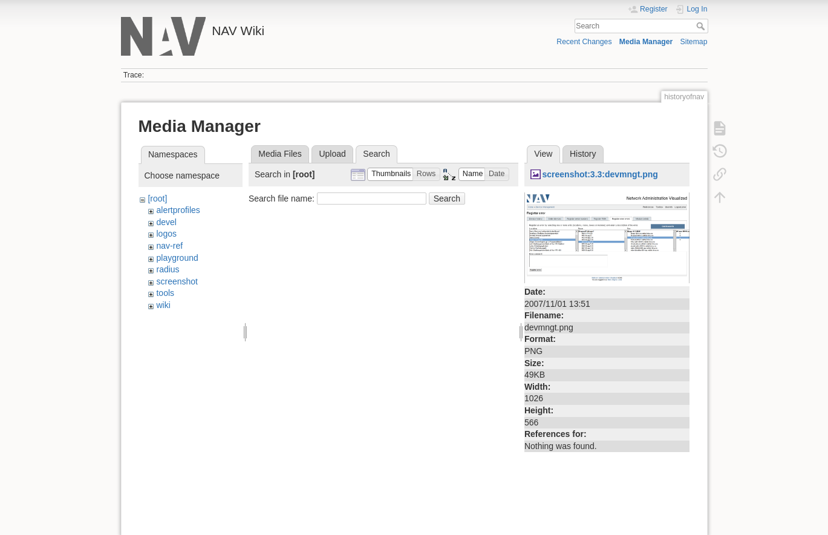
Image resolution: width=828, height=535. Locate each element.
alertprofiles (178, 210)
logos (166, 233)
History (583, 154)
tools (165, 293)
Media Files (280, 154)
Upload (332, 154)
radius (167, 269)
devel (166, 222)
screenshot (176, 281)
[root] (157, 198)
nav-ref (169, 246)
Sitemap (694, 42)
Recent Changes (583, 42)
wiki (163, 305)
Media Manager (646, 42)
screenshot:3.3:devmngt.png (599, 174)
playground (177, 258)
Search (702, 26)
